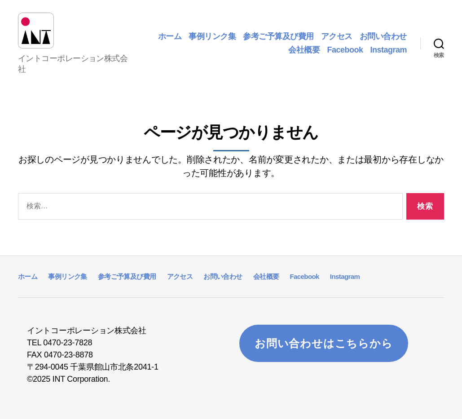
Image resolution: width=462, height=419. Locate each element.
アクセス (336, 33)
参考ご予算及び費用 (278, 33)
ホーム (170, 33)
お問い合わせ (383, 33)
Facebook (345, 46)
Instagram (388, 46)
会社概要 (304, 46)
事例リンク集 (212, 33)
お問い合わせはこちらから (324, 337)
